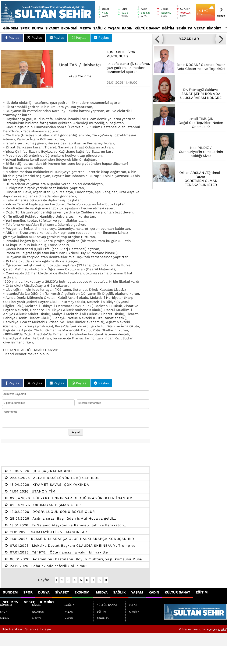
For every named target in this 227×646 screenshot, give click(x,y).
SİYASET (52, 28)
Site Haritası (12, 629)
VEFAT (199, 28)
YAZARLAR (189, 39)
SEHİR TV (184, 28)
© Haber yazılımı (202, 629)
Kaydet (75, 432)
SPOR (25, 28)
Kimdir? (214, 28)
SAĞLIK (99, 28)
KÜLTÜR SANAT (147, 28)
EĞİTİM (168, 28)
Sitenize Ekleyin (38, 629)
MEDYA (85, 28)
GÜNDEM (10, 28)
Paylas (12, 38)
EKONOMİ (69, 28)
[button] (157, 39)
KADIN (127, 28)
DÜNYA (37, 28)
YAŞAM (114, 28)
